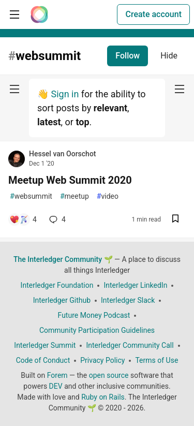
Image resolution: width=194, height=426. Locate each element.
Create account (153, 14)
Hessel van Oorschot (62, 154)
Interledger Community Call (129, 345)
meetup (74, 196)
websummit (31, 196)
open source (109, 375)
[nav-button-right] (179, 89)
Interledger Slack (128, 300)
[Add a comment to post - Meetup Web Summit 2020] (23, 219)
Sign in (65, 94)
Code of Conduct (43, 360)
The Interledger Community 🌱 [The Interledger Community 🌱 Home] (63, 259)
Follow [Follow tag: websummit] (127, 56)
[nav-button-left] (14, 89)
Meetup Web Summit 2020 (70, 180)
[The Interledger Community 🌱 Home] (39, 14)
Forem (57, 375)
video (107, 196)
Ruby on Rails (103, 397)
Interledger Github (62, 300)
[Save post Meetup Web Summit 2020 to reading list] (175, 219)
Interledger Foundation (57, 285)
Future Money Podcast (94, 315)
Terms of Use (156, 360)
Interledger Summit (45, 345)
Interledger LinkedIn (135, 285)
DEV (56, 386)
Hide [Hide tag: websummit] (168, 56)
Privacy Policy (102, 360)
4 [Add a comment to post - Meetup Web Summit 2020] (56, 219)
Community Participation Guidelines (97, 330)
